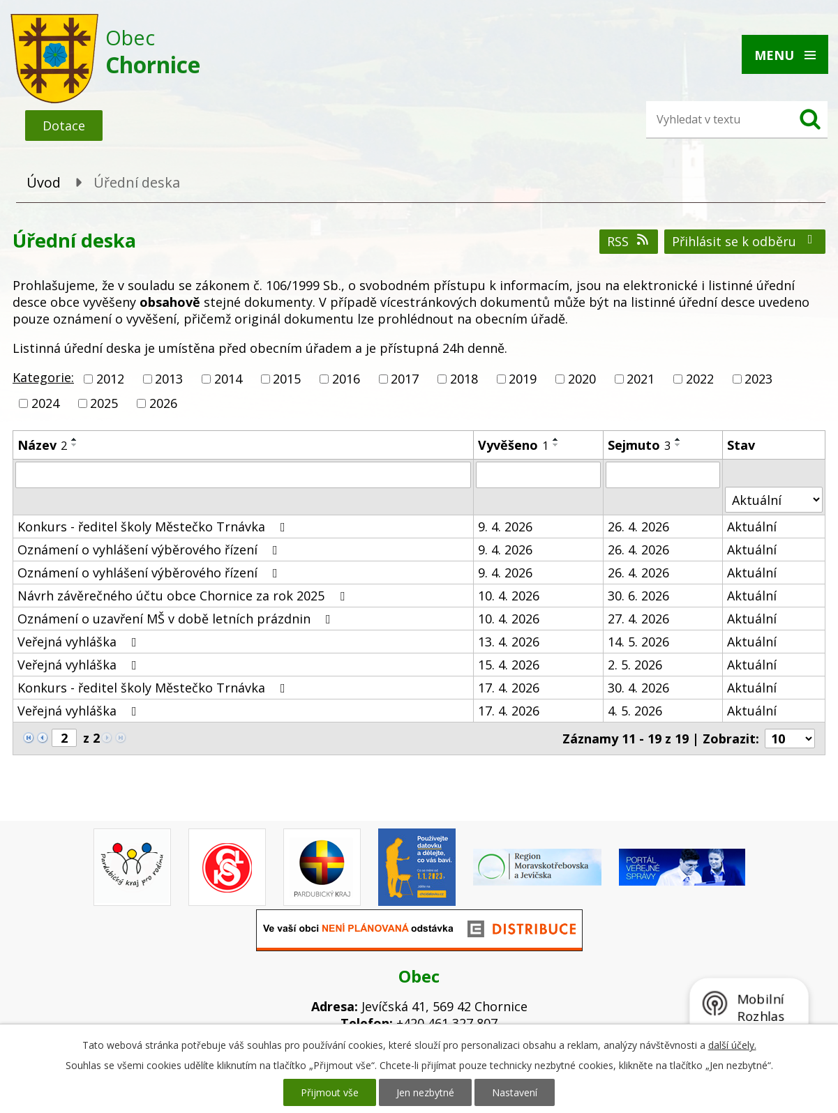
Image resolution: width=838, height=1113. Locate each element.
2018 (464, 378)
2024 (45, 403)
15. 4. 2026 (508, 664)
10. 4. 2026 (508, 595)
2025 (104, 403)
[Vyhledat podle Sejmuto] (663, 475)
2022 (700, 378)
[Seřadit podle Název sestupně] (74, 445)
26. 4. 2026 (638, 526)
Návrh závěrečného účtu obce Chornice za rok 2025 (183, 595)
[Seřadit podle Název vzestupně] (74, 439)
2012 (110, 378)
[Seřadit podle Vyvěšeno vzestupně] (556, 439)
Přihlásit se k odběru (745, 241)
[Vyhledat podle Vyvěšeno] (538, 475)
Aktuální (752, 526)
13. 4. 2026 (508, 641)
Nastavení (514, 1092)
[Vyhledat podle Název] (243, 475)
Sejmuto (639, 445)
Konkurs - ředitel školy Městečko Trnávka (154, 526)
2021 (640, 378)
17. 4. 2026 (508, 687)
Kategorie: (43, 377)
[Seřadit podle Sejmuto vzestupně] (678, 439)
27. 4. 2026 (638, 618)
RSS (629, 241)
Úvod (44, 182)
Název (42, 445)
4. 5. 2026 (635, 710)
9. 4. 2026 (505, 526)
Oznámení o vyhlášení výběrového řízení (150, 549)
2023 (758, 378)
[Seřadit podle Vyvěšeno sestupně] (556, 445)
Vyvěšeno (513, 445)
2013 (169, 378)
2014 (228, 378)
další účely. (732, 1045)
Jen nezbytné (425, 1092)
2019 (523, 378)
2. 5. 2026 (635, 664)
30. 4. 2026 (638, 687)
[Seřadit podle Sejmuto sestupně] (678, 445)
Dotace (64, 125)
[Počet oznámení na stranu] (790, 738)
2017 (405, 378)
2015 (287, 378)
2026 (163, 403)
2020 (582, 378)
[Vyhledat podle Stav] (774, 500)
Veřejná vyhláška (79, 641)
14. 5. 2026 (638, 641)
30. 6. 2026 (638, 595)
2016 (346, 378)
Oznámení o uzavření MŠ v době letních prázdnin (176, 618)
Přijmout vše (330, 1092)
